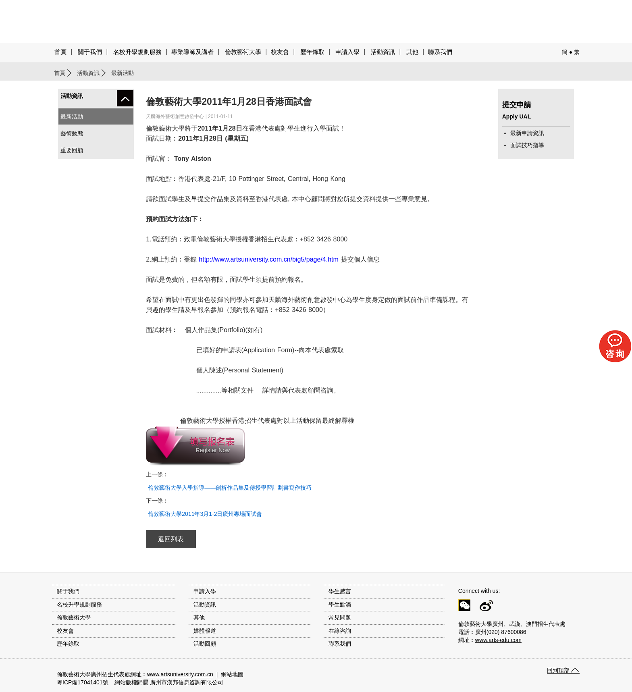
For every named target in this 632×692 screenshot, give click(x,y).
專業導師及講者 (192, 52)
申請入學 (347, 52)
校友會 (280, 52)
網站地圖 (232, 674)
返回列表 (171, 539)
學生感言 (339, 591)
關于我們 (90, 52)
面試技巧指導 (527, 145)
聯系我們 (440, 52)
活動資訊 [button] (383, 52)
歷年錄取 (312, 52)
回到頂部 (558, 670)
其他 (412, 52)
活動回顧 (204, 643)
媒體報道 (204, 631)
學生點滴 (339, 604)
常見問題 (339, 617)
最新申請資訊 (527, 133)
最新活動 (71, 116)
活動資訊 (88, 73)
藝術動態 (71, 133)
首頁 (60, 52)
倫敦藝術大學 (243, 52)
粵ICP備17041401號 (82, 682)
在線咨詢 (339, 631)
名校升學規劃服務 (137, 52)
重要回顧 (71, 150)
